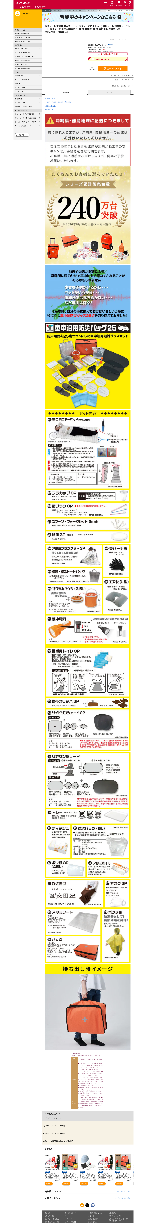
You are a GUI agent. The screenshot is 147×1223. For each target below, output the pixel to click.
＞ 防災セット (49, 110)
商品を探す (48, 1213)
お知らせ (18, 84)
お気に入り (92, 70)
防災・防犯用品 (92, 11)
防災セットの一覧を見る (122, 79)
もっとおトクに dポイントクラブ (25, 122)
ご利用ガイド (19, 76)
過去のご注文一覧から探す (23, 61)
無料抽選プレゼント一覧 (22, 41)
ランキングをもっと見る (122, 1191)
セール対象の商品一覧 (22, 34)
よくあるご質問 (20, 88)
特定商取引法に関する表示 (23, 107)
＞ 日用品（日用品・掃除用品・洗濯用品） (58, 102)
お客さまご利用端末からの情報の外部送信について (118, 1220)
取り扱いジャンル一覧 (52, 1222)
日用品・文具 (56, 11)
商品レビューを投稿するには (121, 86)
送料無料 (47, 1118)
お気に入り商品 (49, 1216)
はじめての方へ (20, 92)
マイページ (68, 1219)
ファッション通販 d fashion (23, 126)
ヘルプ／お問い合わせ (22, 80)
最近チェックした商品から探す (25, 57)
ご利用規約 (18, 99)
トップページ (46, 11)
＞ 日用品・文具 (50, 98)
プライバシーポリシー (22, 103)
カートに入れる (113, 68)
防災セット (102, 11)
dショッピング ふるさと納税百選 (25, 118)
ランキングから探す (21, 64)
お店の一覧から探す (21, 49)
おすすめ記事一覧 (70, 1213)
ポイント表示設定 (70, 1222)
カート (67, 1216)
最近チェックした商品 (52, 1219)
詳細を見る (48, 1184)
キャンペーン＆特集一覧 (22, 37)
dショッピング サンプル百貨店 (24, 114)
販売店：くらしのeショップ (119, 39)
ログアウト (22, 135)
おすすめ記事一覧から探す (23, 68)
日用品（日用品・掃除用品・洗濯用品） (74, 11)
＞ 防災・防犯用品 (50, 106)
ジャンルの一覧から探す (22, 53)
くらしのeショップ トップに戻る (120, 75)
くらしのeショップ (58, 1118)
